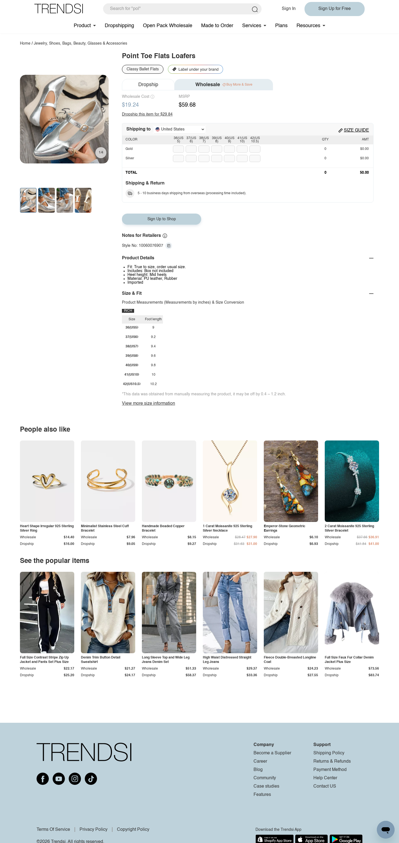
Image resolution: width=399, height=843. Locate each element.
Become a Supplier (272, 753)
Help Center (325, 778)
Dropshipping (119, 25)
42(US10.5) (255, 140)
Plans (281, 25)
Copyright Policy (133, 829)
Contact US (324, 786)
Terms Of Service (53, 829)
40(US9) (229, 140)
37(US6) (191, 140)
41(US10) (242, 140)
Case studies (266, 786)
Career (260, 761)
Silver (130, 158)
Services (251, 25)
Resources (308, 25)
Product (82, 25)
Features (262, 795)
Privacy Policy (94, 829)
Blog (258, 770)
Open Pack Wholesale (167, 25)
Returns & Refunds (332, 761)
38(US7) (204, 140)
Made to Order (217, 25)
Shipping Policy (328, 753)
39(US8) (217, 140)
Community (265, 778)
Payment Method (330, 770)
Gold (129, 149)
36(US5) (178, 140)
